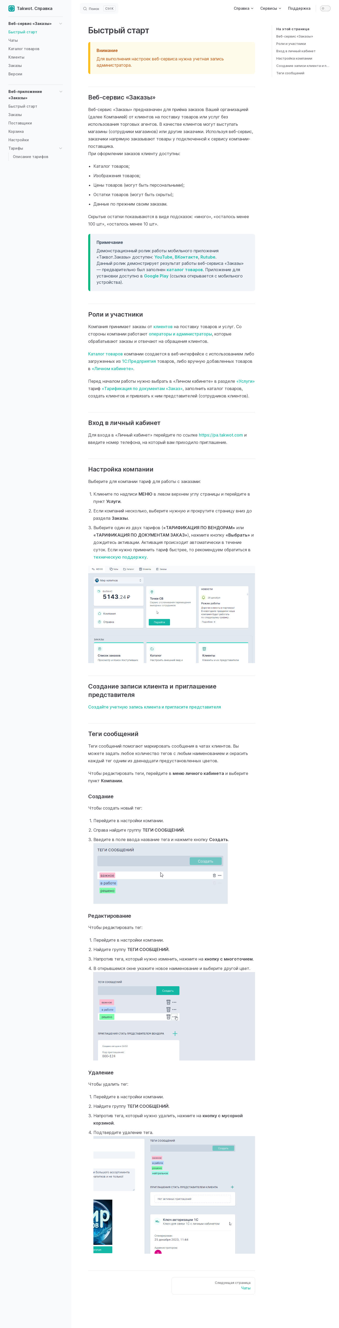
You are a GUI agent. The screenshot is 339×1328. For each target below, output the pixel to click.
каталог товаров (185, 269)
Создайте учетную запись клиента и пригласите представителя (154, 707)
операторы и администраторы (180, 334)
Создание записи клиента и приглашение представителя (303, 66)
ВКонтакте (186, 257)
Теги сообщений (290, 73)
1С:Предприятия (139, 361)
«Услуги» (245, 381)
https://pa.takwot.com (221, 435)
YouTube (163, 257)
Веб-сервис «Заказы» (294, 36)
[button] (35, 23)
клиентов (163, 326)
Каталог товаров (105, 353)
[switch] (325, 8)
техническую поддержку (120, 557)
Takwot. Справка (30, 8)
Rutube (207, 257)
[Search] (99, 8)
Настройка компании (294, 58)
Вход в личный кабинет (296, 51)
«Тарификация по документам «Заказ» (142, 388)
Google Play (156, 276)
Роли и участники (291, 43)
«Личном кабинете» (112, 368)
